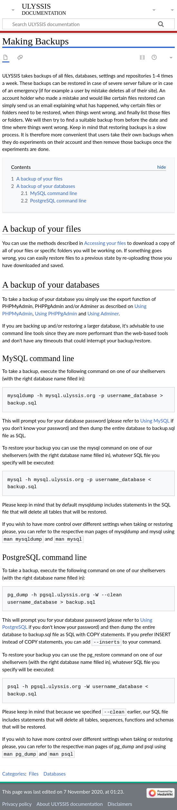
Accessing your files (105, 243)
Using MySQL (155, 421)
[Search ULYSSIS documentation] (88, 24)
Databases (54, 771)
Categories (13, 771)
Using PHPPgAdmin (56, 313)
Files (34, 771)
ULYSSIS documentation (44, 9)
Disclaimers (119, 801)
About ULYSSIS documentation (69, 801)
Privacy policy (17, 801)
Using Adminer (103, 313)
